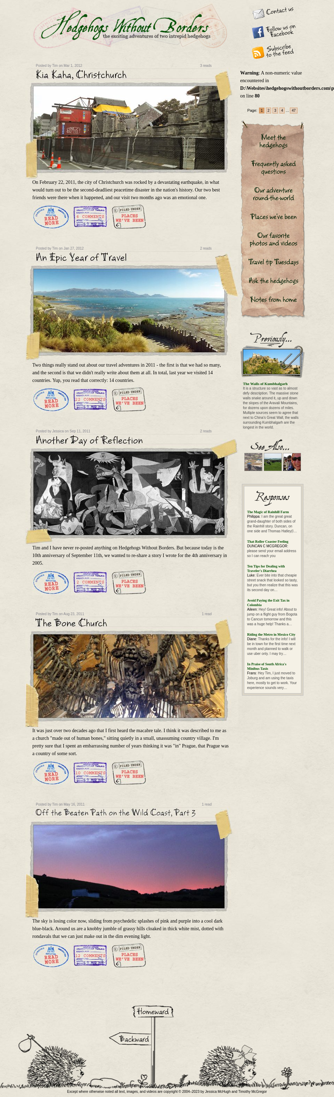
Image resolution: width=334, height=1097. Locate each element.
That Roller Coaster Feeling (267, 541)
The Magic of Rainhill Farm (268, 512)
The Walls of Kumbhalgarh (265, 384)
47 (293, 110)
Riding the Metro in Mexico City (271, 634)
